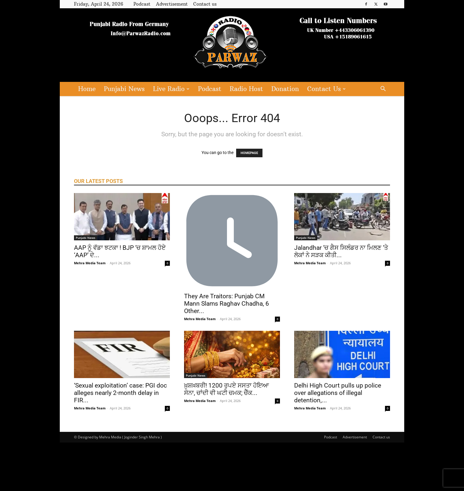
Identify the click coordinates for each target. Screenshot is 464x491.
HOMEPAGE (249, 153)
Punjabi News (124, 89)
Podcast (141, 4)
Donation (285, 89)
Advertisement (172, 4)
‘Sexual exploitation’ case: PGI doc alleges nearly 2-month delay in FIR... (120, 393)
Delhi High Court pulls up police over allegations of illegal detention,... (337, 393)
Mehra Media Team (90, 263)
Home (87, 89)
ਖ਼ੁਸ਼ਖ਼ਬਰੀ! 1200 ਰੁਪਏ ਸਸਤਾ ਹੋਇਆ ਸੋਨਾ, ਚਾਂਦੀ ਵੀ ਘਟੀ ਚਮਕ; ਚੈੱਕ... (226, 389)
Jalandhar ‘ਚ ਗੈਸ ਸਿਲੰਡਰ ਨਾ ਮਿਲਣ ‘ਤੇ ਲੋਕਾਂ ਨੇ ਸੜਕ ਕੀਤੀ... (341, 251)
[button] (383, 89)
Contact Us (326, 89)
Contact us (205, 4)
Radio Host (246, 89)
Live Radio (171, 89)
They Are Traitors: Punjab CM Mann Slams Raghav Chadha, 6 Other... (226, 304)
